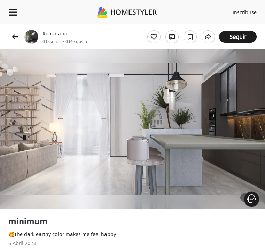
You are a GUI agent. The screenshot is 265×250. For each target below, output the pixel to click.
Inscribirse (245, 12)
